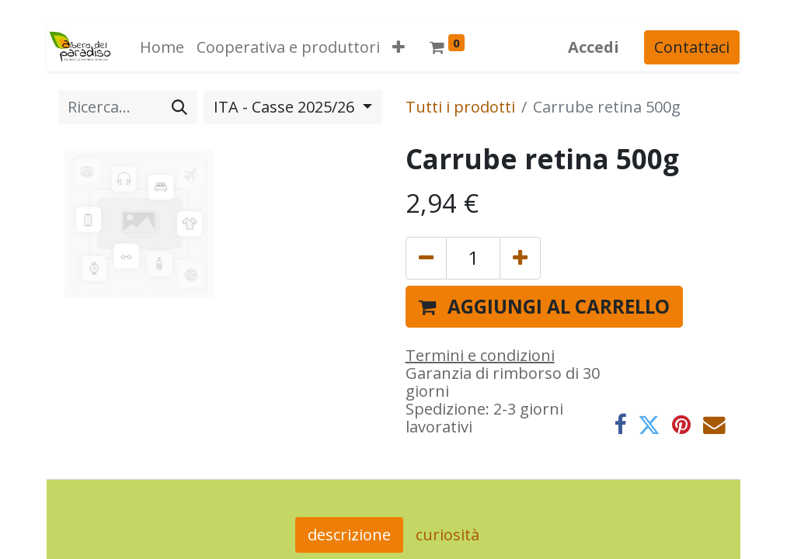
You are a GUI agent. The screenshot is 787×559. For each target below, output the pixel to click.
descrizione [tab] (349, 534)
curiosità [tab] (447, 534)
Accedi (594, 46)
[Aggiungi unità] (520, 258)
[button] (397, 47)
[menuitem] (161, 47)
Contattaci (692, 46)
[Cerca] (179, 107)
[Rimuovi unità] (426, 258)
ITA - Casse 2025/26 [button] (286, 106)
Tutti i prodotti (460, 106)
